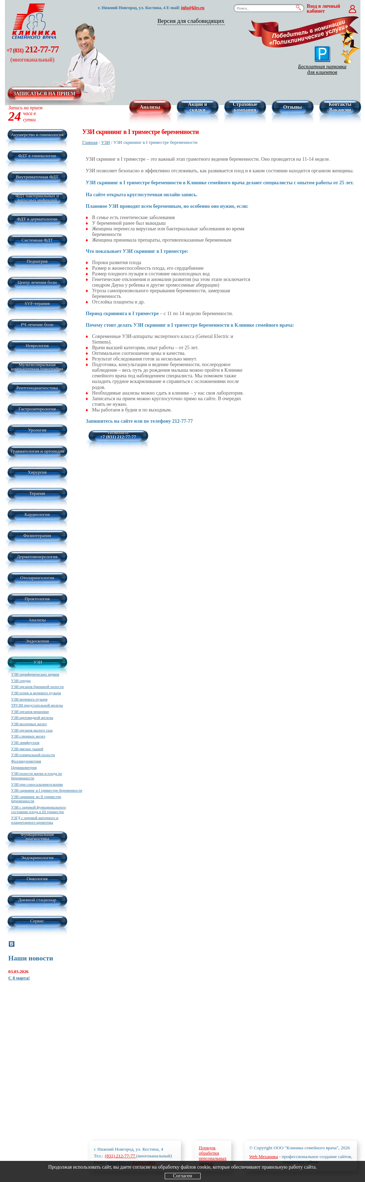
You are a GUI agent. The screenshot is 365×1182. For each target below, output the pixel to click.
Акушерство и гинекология (37, 134)
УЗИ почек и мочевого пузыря (36, 693)
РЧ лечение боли (37, 324)
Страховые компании (245, 107)
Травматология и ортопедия (37, 451)
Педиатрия (37, 261)
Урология (37, 430)
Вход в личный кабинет (323, 9)
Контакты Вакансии (340, 107)
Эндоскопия (37, 641)
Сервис (37, 921)
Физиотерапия (37, 535)
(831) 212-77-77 (120, 1155)
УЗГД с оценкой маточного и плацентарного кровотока (34, 820)
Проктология (37, 598)
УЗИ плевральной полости (33, 755)
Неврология (37, 345)
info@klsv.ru (192, 7)
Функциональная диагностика (37, 836)
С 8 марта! (19, 977)
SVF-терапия (37, 303)
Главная (90, 142)
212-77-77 (33, 54)
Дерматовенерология (37, 556)
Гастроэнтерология (37, 408)
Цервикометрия (24, 767)
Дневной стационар (37, 899)
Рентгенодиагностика (37, 387)
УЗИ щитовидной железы (32, 717)
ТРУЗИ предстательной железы (37, 705)
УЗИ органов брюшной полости (37, 686)
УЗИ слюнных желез (28, 736)
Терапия (37, 493)
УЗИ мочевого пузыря (29, 699)
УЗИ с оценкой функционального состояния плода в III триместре (38, 809)
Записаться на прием (44, 93)
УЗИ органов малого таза (32, 730)
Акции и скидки (197, 107)
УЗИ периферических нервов (35, 674)
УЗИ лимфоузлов (25, 742)
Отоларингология (37, 577)
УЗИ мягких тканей (27, 749)
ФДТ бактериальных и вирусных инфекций (37, 198)
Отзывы (292, 107)
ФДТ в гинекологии (37, 155)
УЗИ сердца (21, 680)
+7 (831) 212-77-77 (118, 437)
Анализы (150, 107)
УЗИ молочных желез (29, 724)
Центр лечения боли (37, 282)
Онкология (37, 878)
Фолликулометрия (26, 761)
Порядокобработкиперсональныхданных (213, 1155)
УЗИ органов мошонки (30, 711)
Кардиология (37, 514)
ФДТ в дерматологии (37, 219)
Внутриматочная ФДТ (37, 176)
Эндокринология (37, 857)
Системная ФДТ (37, 240)
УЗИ (37, 662)
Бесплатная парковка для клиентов (322, 60)
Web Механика (263, 1156)
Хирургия (37, 472)
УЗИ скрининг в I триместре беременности (46, 790)
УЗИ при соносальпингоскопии (37, 784)
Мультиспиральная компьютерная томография (37, 366)
